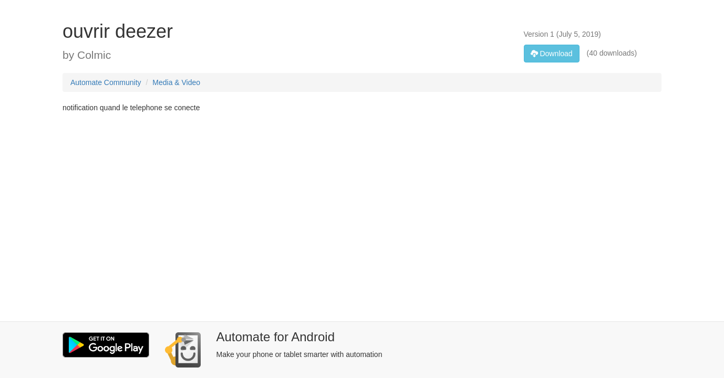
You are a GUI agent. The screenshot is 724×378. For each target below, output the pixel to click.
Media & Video (176, 82)
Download (552, 53)
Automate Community (105, 82)
